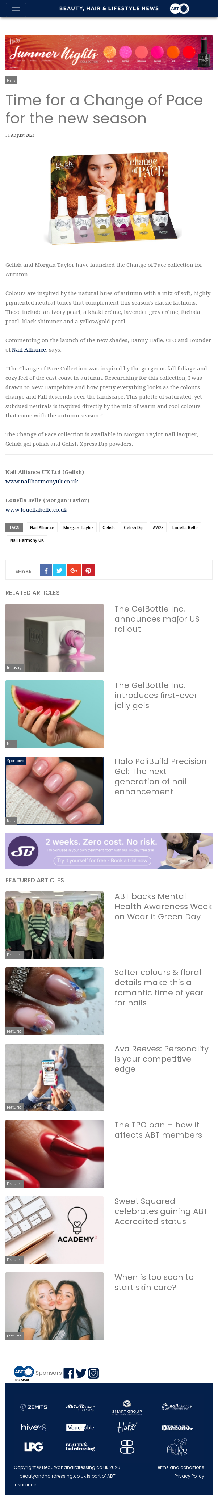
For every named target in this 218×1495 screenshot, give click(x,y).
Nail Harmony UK (27, 540)
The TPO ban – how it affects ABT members (158, 1130)
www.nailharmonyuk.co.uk (41, 481)
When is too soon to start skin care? (154, 1282)
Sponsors (48, 1373)
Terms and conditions (179, 1467)
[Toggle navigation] (16, 10)
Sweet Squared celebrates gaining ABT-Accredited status (163, 1211)
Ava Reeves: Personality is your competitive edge (161, 1059)
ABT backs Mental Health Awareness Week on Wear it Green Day (163, 906)
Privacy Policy (189, 1476)
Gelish (108, 527)
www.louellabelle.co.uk (36, 510)
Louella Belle (185, 527)
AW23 (158, 527)
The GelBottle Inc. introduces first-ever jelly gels (155, 695)
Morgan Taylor (78, 527)
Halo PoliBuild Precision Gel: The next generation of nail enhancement (160, 776)
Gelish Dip (134, 527)
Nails (11, 80)
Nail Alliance (29, 350)
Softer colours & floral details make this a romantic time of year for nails (159, 987)
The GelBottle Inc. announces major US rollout (157, 619)
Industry (14, 667)
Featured (14, 954)
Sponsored (15, 760)
